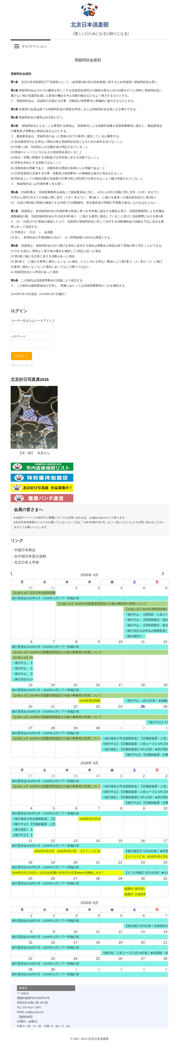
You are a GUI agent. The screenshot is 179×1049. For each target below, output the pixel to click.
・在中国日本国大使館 (28, 556)
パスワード (18, 336)
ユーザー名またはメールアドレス (33, 320)
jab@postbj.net (98, 517)
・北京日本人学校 (25, 562)
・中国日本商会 (23, 550)
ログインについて (22, 365)
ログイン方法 (46, 517)
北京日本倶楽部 (90, 24)
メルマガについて (94, 522)
